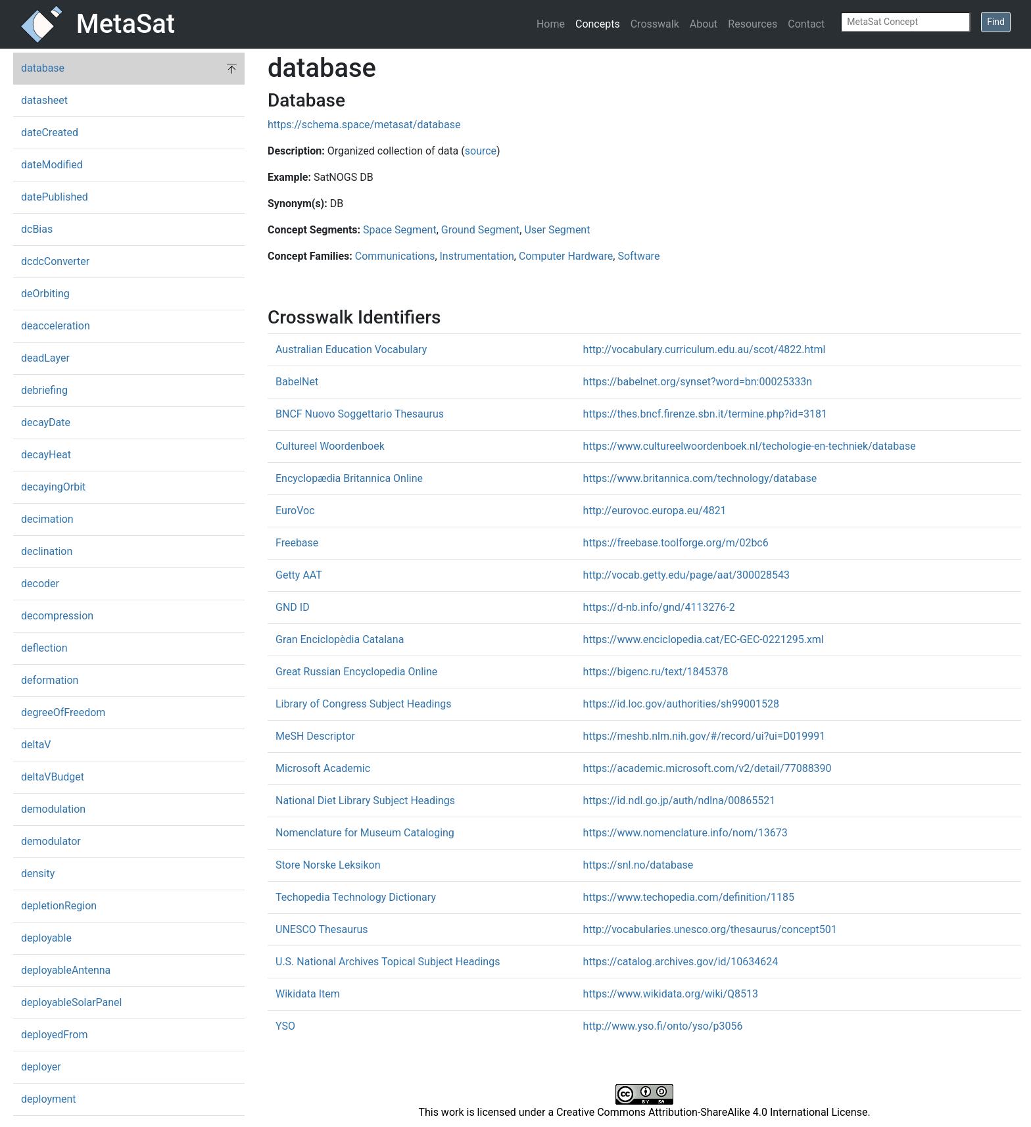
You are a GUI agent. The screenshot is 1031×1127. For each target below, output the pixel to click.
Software (638, 256)
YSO (285, 1026)
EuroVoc (295, 510)
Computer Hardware (566, 256)
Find (996, 21)
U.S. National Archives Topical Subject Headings (388, 961)
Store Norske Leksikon (328, 865)
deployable (46, 938)
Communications (395, 256)
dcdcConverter (55, 261)
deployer (41, 1067)
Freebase (297, 543)
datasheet (44, 100)
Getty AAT (299, 575)
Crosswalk (655, 24)
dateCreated (49, 132)
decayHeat (46, 454)
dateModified (52, 164)
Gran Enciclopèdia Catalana (340, 639)
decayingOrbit (53, 487)
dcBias (37, 229)
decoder (40, 583)
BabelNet (297, 381)
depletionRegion (59, 905)
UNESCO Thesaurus (322, 929)
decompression (57, 616)
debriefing (44, 390)
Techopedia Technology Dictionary (356, 897)
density (38, 873)
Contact (806, 24)
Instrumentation (477, 256)
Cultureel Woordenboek (330, 446)
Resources (752, 24)
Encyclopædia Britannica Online (349, 478)
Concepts (597, 24)
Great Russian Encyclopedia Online (356, 671)
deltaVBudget (52, 777)
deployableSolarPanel (71, 1002)
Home (551, 24)
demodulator (51, 841)
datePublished (54, 197)
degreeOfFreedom (63, 712)
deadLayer (45, 358)
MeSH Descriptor (315, 736)
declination (46, 551)
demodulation (53, 809)
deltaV (36, 744)
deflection (44, 648)
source (480, 151)
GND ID (293, 607)
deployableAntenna (65, 970)
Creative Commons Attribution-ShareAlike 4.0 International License (711, 1112)
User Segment (557, 230)
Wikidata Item (308, 994)
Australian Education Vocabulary (351, 349)
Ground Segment (480, 230)
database (42, 68)
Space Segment (400, 230)
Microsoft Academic (323, 768)
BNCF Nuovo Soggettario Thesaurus (360, 414)
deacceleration (55, 326)
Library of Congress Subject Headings (363, 704)
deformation (49, 680)
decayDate (45, 422)
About (704, 24)
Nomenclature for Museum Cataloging (365, 833)
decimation (47, 519)
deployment (48, 1099)
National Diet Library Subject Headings (365, 800)
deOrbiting (45, 293)
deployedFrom (54, 1034)
